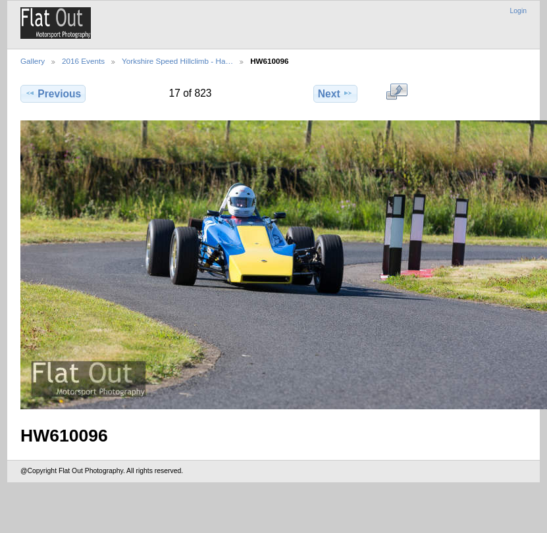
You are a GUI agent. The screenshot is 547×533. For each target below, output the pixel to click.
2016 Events (83, 61)
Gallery (32, 61)
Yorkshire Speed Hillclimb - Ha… (177, 61)
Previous (53, 93)
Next (335, 93)
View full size (396, 92)
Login (518, 10)
